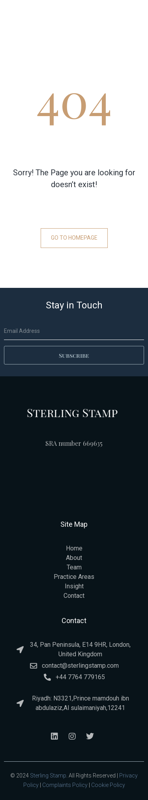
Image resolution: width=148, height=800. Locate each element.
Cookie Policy (108, 785)
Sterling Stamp (48, 775)
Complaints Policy (65, 785)
